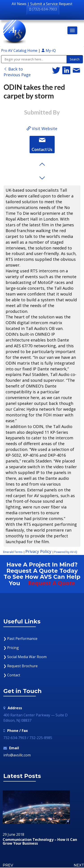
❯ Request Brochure (20, 665)
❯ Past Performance (20, 638)
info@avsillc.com (17, 755)
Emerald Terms (12, 552)
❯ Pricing (11, 647)
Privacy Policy (38, 551)
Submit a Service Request (51, 3)
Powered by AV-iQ (65, 552)
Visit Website (42, 128)
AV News (19, 3)
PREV (8, 865)
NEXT (79, 865)
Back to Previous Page (17, 71)
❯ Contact (11, 675)
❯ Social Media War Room (25, 656)
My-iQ (48, 50)
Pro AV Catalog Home (19, 50)
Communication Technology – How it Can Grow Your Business (40, 842)
